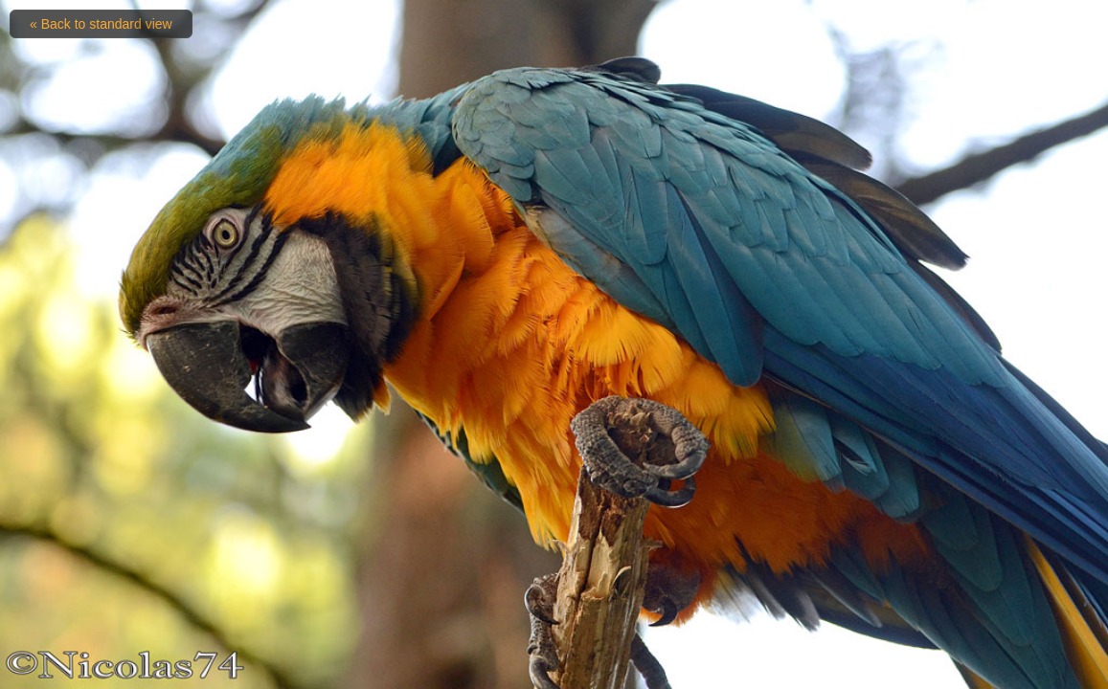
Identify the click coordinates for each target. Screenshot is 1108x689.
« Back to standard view (101, 24)
